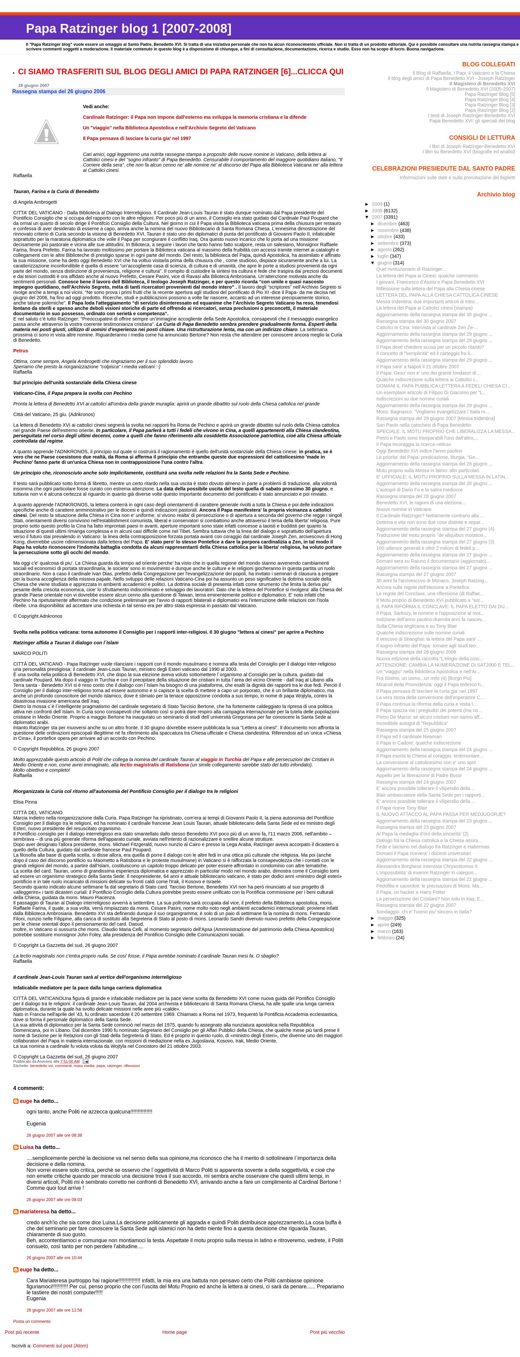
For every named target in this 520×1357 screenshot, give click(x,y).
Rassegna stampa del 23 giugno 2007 (416, 827)
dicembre (388, 223)
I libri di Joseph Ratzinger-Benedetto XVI (472, 146)
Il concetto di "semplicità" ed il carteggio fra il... (425, 353)
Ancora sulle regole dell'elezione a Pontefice (422, 587)
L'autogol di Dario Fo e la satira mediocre (419, 489)
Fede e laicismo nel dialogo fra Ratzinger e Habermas (432, 846)
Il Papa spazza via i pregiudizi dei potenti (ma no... (429, 710)
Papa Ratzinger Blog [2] (490, 110)
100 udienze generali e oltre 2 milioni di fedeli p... (427, 548)
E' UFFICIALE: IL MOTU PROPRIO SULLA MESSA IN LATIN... (442, 476)
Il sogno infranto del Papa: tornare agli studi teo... (428, 645)
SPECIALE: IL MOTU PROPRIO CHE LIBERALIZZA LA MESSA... (445, 431)
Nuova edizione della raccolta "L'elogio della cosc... (430, 658)
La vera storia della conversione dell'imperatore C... (430, 697)
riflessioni (132, 1066)
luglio (384, 256)
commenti (63, 1066)
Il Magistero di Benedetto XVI (482, 83)
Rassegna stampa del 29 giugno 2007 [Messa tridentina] (435, 418)
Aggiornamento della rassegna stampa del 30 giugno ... (434, 314)
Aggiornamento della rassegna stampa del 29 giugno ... (434, 334)
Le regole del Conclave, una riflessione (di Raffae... (430, 593)
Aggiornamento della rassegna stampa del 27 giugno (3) (435, 541)
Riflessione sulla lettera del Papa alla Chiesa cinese (430, 288)
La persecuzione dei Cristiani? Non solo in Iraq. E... (430, 898)
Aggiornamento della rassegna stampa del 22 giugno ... (434, 859)
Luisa (27, 1147)
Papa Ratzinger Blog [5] (490, 94)
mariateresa (34, 1211)
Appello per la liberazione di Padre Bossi (418, 775)
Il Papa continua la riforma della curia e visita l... (426, 704)
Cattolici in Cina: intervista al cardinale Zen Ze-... (427, 327)
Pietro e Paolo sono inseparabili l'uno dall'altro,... (427, 438)
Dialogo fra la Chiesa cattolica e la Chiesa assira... (429, 840)
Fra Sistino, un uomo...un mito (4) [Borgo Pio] (424, 678)
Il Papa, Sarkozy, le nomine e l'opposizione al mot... (430, 613)
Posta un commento (32, 1321)
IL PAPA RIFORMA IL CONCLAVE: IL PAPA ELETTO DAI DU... (442, 606)
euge (26, 1101)
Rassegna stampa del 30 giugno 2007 (416, 321)
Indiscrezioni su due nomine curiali (412, 398)
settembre (389, 243)
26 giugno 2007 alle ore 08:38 (54, 1135)
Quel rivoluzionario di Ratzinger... (411, 269)
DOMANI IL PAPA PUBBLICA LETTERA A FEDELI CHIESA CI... (443, 386)
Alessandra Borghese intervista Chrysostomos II (427, 866)
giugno (385, 262)
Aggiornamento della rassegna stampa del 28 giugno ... (434, 463)
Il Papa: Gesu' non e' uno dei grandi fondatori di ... (429, 373)
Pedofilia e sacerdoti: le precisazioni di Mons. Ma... (429, 886)
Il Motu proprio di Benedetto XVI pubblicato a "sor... (429, 600)
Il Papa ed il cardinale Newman (409, 736)
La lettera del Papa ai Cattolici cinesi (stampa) (424, 308)
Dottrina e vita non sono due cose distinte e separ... (430, 522)
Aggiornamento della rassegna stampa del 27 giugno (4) (435, 529)
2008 (378, 210)
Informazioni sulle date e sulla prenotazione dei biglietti (457, 177)
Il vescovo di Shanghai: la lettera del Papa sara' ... (428, 639)
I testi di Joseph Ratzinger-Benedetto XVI (471, 115)
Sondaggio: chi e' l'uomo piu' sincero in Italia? (424, 911)
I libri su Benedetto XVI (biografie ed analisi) (468, 151)
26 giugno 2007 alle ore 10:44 (54, 1257)
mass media (84, 1066)
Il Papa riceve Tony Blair (401, 808)
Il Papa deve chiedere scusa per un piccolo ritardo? (430, 347)
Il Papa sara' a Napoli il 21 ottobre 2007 (417, 366)
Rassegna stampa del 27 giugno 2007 (416, 574)
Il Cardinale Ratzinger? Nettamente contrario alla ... (430, 515)
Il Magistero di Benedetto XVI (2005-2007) (470, 89)
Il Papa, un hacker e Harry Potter (410, 892)
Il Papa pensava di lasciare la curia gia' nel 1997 (427, 691)
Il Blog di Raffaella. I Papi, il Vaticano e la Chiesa (463, 73)
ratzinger (114, 1066)
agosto (385, 249)
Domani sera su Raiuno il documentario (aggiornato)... (433, 561)
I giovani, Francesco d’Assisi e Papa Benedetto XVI (430, 282)
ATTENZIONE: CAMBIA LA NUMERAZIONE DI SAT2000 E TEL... (445, 665)
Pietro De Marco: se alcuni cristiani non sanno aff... (429, 717)
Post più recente (22, 1332)
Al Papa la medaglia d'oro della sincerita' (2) (422, 833)
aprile (384, 924)
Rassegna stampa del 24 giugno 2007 (416, 782)
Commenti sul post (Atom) (60, 1345)
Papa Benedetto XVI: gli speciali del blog (472, 120)
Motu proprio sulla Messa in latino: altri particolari (427, 470)
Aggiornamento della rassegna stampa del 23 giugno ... (434, 820)
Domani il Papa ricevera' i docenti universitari (423, 853)
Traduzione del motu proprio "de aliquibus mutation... (431, 535)
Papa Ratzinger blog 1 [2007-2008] (128, 28)
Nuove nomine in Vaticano (403, 509)
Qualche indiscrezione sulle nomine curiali (420, 632)
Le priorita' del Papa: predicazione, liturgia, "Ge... (427, 457)
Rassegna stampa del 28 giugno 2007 (416, 496)
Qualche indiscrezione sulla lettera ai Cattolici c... (427, 379)
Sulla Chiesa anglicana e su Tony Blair (416, 626)
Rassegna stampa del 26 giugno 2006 (416, 652)
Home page (174, 1332)
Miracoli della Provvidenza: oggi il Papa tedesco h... (430, 684)
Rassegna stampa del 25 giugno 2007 (416, 730)
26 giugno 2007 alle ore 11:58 (54, 1310)
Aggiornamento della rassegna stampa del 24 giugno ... (434, 749)
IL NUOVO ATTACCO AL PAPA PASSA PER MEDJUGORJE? (441, 814)
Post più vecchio (327, 1332)
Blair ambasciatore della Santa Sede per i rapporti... (430, 795)
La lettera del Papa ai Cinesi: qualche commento (427, 275)
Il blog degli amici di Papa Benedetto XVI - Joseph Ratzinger (451, 78)
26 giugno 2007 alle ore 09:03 (54, 1199)
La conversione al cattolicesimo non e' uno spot (426, 762)
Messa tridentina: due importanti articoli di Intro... (427, 301)
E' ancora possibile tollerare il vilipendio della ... (426, 788)
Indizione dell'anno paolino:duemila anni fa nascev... (430, 619)
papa (101, 1066)
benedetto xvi (41, 1066)
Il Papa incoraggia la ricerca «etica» (413, 444)
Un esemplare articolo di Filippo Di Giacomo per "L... (431, 392)
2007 (378, 217)
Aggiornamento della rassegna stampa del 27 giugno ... (434, 554)
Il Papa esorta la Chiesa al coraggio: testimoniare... (429, 755)
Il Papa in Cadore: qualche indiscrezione (418, 743)
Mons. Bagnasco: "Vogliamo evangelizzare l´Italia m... (432, 411)
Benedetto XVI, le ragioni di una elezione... (421, 502)
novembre (389, 230)
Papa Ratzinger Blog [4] (490, 99)
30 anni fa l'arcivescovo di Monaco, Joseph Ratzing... (432, 580)
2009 (378, 204)
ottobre (386, 236)
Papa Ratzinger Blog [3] (490, 104)
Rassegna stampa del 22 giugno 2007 (416, 905)
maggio (386, 918)
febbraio (387, 937)
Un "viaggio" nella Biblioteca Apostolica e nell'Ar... (428, 671)
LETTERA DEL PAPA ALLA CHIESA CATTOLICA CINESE (437, 295)
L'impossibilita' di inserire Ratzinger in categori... (426, 872)
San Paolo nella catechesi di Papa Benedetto (423, 425)
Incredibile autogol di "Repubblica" (412, 723)
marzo (385, 931)
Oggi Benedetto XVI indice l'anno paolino (419, 451)
